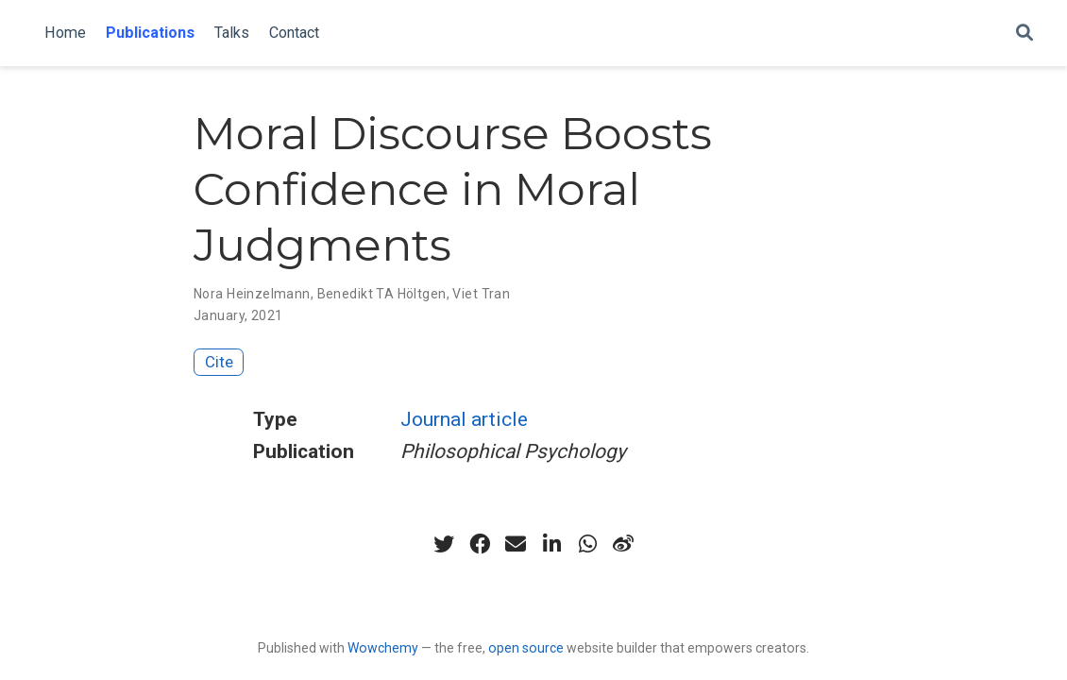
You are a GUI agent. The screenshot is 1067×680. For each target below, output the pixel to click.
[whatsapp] (587, 544)
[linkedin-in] (551, 544)
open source (526, 647)
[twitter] (444, 544)
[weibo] (623, 544)
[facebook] (480, 544)
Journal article (464, 419)
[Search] (1024, 33)
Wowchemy (382, 647)
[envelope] (515, 544)
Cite (219, 361)
